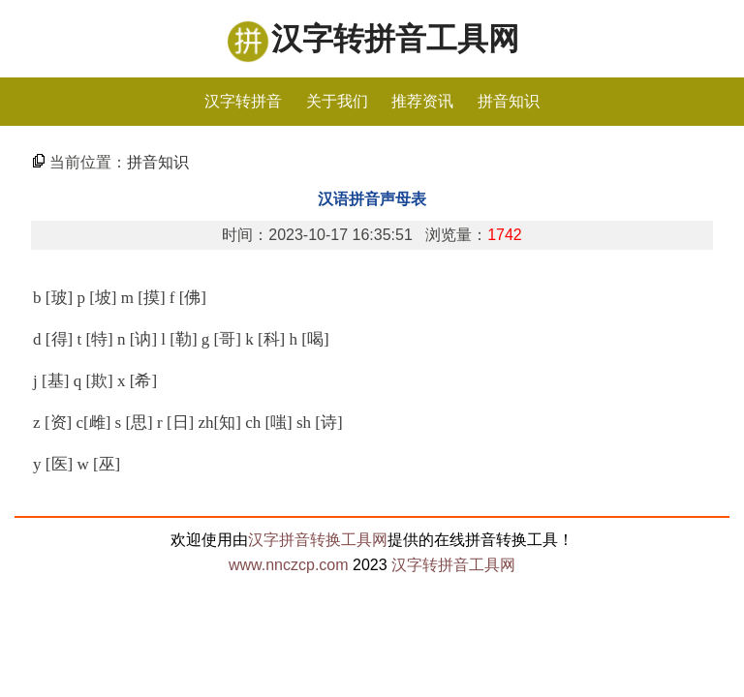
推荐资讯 (422, 101)
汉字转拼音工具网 (395, 38)
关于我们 (337, 101)
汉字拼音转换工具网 (318, 539)
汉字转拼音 (243, 101)
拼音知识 (509, 101)
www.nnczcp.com (289, 565)
